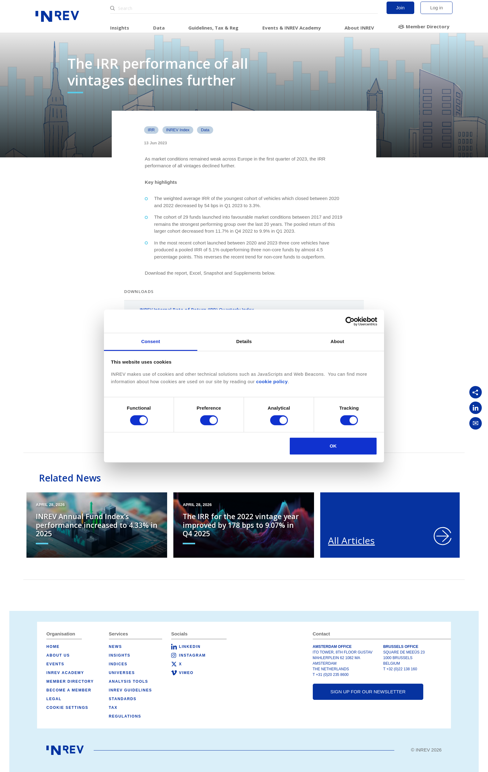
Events (55, 664)
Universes (122, 673)
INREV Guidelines (130, 690)
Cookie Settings (67, 707)
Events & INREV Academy (291, 28)
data (205, 130)
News (115, 646)
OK (333, 446)
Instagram (192, 655)
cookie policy (272, 381)
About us (58, 655)
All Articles (351, 540)
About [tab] (337, 341)
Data (159, 28)
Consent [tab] (150, 341)
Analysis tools (128, 681)
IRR (151, 130)
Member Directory (427, 26)
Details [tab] (244, 341)
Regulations (125, 716)
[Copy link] (475, 392)
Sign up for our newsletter (368, 691)
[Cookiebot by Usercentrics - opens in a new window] (350, 321)
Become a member (68, 690)
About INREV (359, 28)
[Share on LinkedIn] (475, 408)
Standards (123, 699)
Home (52, 646)
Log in (436, 7)
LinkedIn (189, 646)
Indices (118, 664)
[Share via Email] (475, 423)
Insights (119, 28)
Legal (54, 699)
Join (400, 7)
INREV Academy (65, 673)
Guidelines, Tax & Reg (213, 28)
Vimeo (186, 673)
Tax (113, 707)
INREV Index (178, 130)
